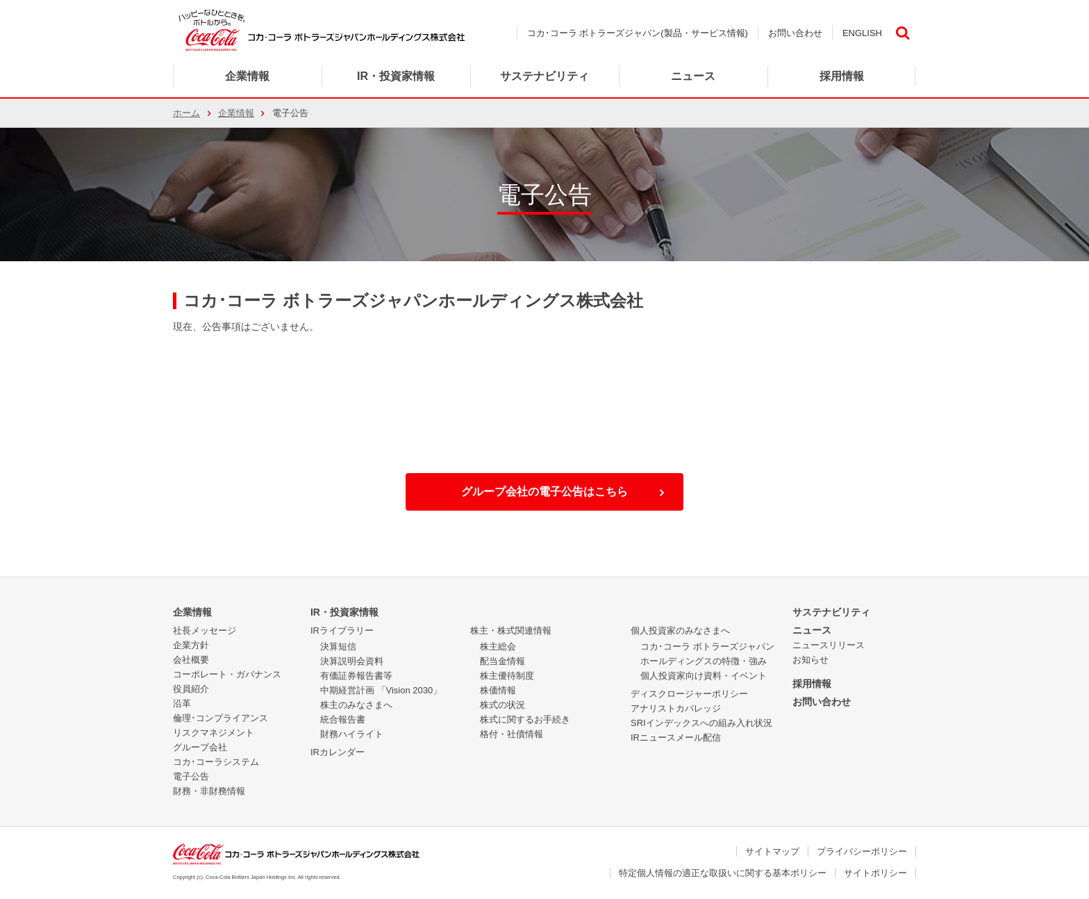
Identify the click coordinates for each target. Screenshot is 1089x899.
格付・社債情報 (511, 734)
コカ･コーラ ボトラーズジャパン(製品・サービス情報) (637, 33)
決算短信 (338, 646)
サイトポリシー (875, 873)
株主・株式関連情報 (510, 630)
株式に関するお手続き (525, 719)
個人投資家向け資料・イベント (703, 675)
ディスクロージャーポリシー (689, 693)
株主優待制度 (507, 675)
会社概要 (191, 659)
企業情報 (247, 76)
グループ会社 (200, 747)
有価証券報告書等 (356, 675)
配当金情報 (502, 661)
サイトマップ (772, 851)
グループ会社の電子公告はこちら (544, 491)
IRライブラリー (342, 630)
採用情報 (811, 683)
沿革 (182, 703)
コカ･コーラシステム (216, 762)
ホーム (186, 113)
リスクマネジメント (213, 732)
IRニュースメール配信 (676, 737)
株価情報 (498, 690)
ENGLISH (862, 33)
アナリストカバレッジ (676, 708)
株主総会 (498, 646)
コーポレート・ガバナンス (227, 674)
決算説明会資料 (351, 661)
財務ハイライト (351, 734)
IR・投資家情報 (344, 612)
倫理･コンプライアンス (220, 718)
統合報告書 (342, 719)
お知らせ (810, 659)
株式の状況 (502, 705)
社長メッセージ (204, 630)
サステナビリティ (831, 612)
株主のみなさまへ (356, 705)
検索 (902, 33)
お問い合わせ (795, 33)
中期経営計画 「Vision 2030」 (381, 690)
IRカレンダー (337, 752)
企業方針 (191, 645)
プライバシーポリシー (862, 851)
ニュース (693, 76)
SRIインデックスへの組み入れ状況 (701, 723)
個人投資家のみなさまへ (680, 630)
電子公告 (191, 776)
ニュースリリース (828, 645)
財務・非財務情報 (209, 791)
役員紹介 (191, 689)
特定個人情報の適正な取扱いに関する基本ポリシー (722, 873)
